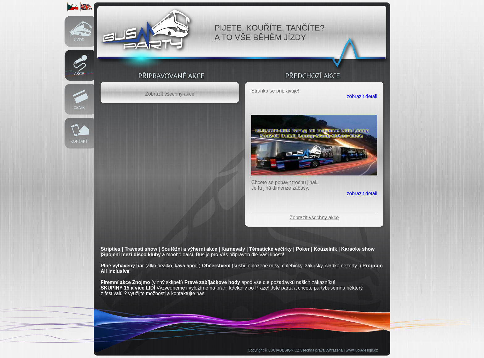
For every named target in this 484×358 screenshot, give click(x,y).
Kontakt (79, 141)
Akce (79, 74)
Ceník (79, 107)
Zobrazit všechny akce (169, 94)
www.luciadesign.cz (362, 350)
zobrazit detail (362, 96)
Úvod (79, 40)
